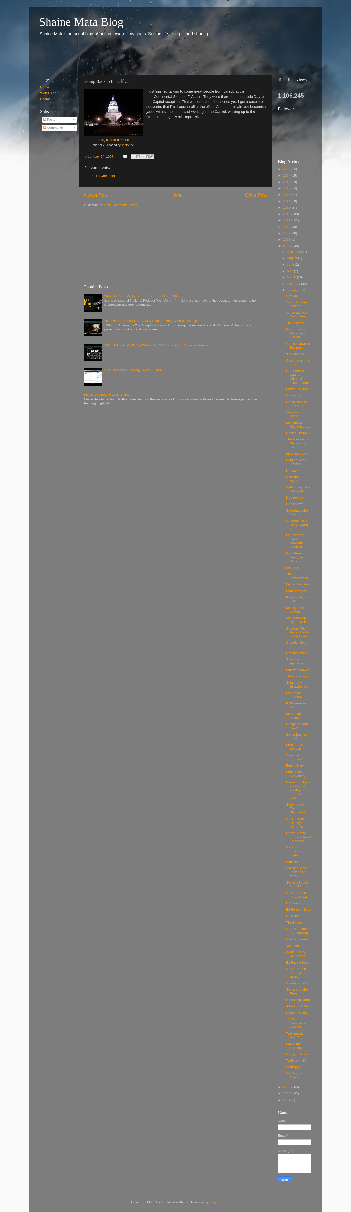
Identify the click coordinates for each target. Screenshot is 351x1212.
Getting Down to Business (298, 345)
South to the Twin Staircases (295, 808)
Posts (49, 119)
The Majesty (295, 323)
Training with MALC (295, 1035)
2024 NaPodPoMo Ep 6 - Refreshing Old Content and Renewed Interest (156, 345)
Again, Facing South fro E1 (297, 954)
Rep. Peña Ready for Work (295, 557)
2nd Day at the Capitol (297, 1075)
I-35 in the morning (294, 1046)
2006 (287, 1087)
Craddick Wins (296, 653)
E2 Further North (298, 909)
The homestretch (297, 576)
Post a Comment (102, 175)
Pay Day (292, 295)
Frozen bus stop (298, 584)
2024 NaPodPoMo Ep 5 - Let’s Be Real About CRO (141, 296)
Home (176, 194)
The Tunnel (294, 922)
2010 (287, 227)
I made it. (293, 568)
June (291, 264)
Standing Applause (294, 661)
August (292, 258)
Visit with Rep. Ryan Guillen (297, 620)
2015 (287, 195)
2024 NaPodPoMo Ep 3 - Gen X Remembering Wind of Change (150, 321)
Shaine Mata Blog (81, 21)
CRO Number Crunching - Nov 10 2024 (133, 370)
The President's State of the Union (297, 443)
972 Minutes (295, 354)
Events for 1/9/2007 (294, 695)
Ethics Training (297, 389)
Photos (45, 99)
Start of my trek (297, 591)
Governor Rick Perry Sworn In (297, 524)
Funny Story (295, 765)
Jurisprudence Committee (296, 314)
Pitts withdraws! (297, 670)
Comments (53, 127)
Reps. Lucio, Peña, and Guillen (295, 333)
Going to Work (296, 1054)
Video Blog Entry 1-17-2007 (298, 489)
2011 (287, 220)
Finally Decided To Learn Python (107, 394)
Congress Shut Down (297, 726)
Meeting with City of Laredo (298, 424)
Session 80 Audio (294, 414)
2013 (287, 207)
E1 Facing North (298, 1000)
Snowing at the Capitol (297, 512)
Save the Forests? (294, 757)
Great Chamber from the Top (297, 931)
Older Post (256, 194)
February (294, 284)
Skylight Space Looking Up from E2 (297, 872)
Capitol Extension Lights (295, 851)
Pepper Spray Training (296, 462)
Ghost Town (294, 504)
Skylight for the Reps (297, 991)
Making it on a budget (296, 609)
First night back (297, 453)
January (293, 290)
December (295, 252)
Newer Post (96, 194)
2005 (287, 1093)
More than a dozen (295, 715)
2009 (287, 233)
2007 (287, 246)
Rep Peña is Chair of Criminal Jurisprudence (298, 376)
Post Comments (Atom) (121, 205)
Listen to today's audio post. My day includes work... (298, 790)
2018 (287, 182)
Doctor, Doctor (296, 433)
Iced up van (294, 497)
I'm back (292, 470)
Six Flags (293, 945)
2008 (287, 239)
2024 (287, 175)
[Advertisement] (124, 56)
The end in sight (298, 676)
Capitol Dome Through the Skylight (297, 972)
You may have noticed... (296, 304)
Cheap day (294, 395)
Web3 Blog (48, 93)
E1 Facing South (298, 962)
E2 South (293, 903)
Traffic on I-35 (296, 1060)
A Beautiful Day (297, 1006)
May (290, 271)
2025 (287, 169)
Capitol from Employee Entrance (295, 822)
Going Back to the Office (113, 140)
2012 (287, 214)
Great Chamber (297, 939)
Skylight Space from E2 (297, 884)
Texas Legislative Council (295, 1023)
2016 (287, 188)
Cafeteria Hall (296, 983)
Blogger (215, 1202)
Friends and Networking (296, 774)
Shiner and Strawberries (297, 684)
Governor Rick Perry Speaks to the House (298, 632)
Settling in (293, 1067)
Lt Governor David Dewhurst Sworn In (295, 541)
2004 (287, 1100)
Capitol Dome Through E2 (296, 894)
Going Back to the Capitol (296, 736)
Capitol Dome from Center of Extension (298, 837)
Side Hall (292, 862)
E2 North (292, 916)
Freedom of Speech (294, 746)
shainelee (127, 145)
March (292, 277)
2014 (287, 201)
